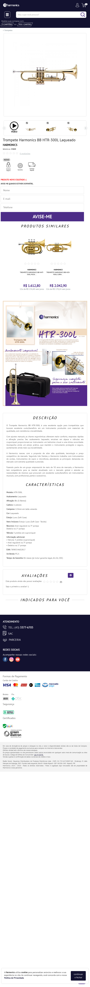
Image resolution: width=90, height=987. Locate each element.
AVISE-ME (42, 217)
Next (86, 128)
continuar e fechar (78, 976)
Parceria (15, 640)
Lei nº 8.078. (38, 755)
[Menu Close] (7, 14)
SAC (10, 633)
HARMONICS (10, 145)
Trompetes (8, 30)
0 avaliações (25, 153)
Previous (4, 128)
